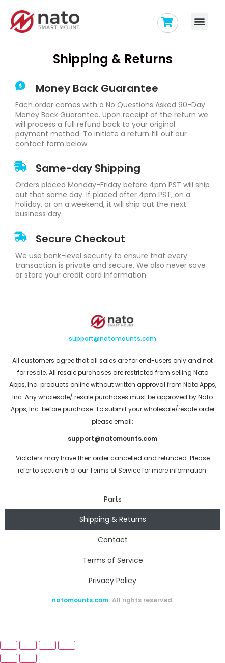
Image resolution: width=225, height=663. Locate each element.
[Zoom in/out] (66, 645)
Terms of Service (112, 560)
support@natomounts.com (112, 338)
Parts (113, 499)
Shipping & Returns (112, 519)
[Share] (28, 645)
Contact (113, 540)
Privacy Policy (112, 580)
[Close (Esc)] (8, 645)
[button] (199, 21)
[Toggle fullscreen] (47, 645)
